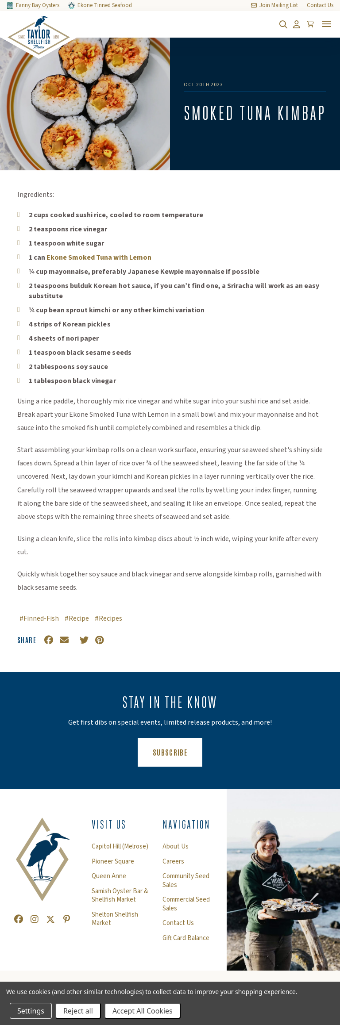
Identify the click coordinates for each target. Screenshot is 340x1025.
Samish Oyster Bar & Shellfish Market (120, 895)
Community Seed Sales (185, 880)
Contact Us (178, 923)
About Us (175, 846)
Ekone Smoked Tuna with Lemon (98, 257)
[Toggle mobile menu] (326, 24)
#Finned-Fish (39, 618)
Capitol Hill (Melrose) (120, 846)
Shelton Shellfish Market (115, 919)
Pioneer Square (113, 861)
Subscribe (177, 751)
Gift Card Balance (185, 938)
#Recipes (108, 618)
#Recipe (77, 618)
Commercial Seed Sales (186, 904)
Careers (173, 861)
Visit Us (109, 824)
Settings (30, 1011)
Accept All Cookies (142, 1011)
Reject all (78, 1011)
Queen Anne (109, 876)
